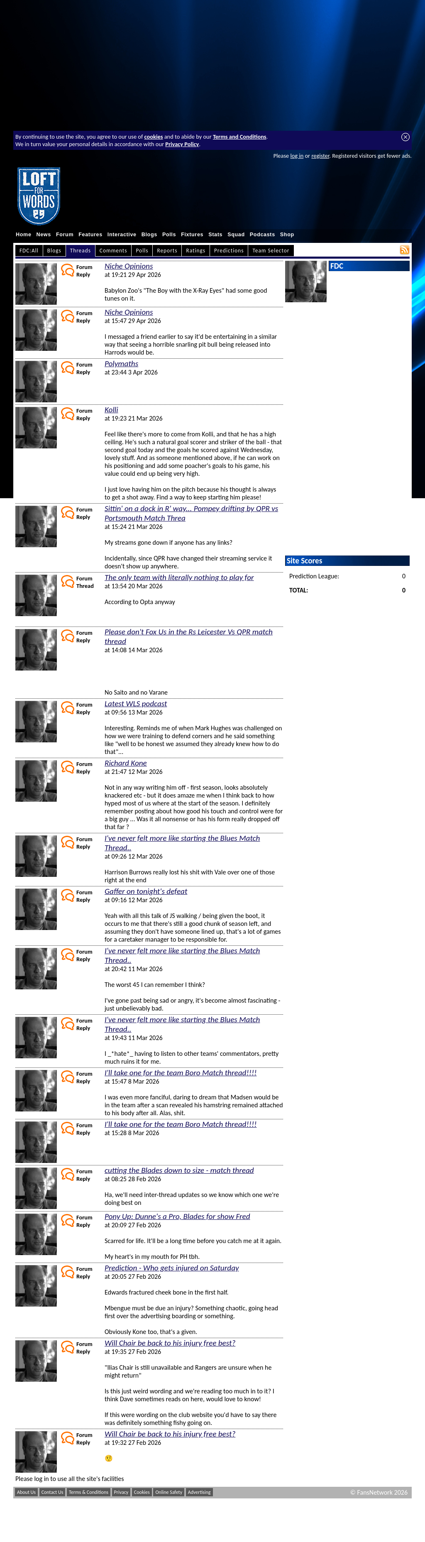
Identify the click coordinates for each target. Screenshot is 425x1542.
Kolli (111, 409)
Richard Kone (126, 763)
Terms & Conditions (88, 1492)
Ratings (195, 250)
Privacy (121, 1492)
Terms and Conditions (239, 136)
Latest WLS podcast (136, 703)
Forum (64, 234)
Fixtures (192, 234)
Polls (169, 234)
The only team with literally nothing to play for (179, 577)
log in (296, 155)
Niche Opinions (129, 266)
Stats (215, 234)
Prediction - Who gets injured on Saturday (172, 1268)
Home (24, 234)
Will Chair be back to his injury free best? (170, 1343)
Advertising (199, 1492)
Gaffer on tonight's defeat (146, 891)
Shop (287, 234)
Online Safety (168, 1492)
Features (90, 234)
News (44, 234)
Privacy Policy (182, 144)
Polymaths (121, 363)
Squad (236, 234)
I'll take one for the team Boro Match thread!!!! (180, 1072)
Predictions (229, 250)
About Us (26, 1492)
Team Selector (270, 250)
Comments (113, 250)
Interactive (122, 234)
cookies (153, 136)
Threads (80, 250)
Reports (167, 250)
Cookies (142, 1492)
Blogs (149, 234)
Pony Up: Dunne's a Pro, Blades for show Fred (177, 1216)
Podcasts (262, 234)
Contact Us (53, 1492)
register (320, 155)
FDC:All (29, 250)
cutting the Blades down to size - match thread (179, 1170)
